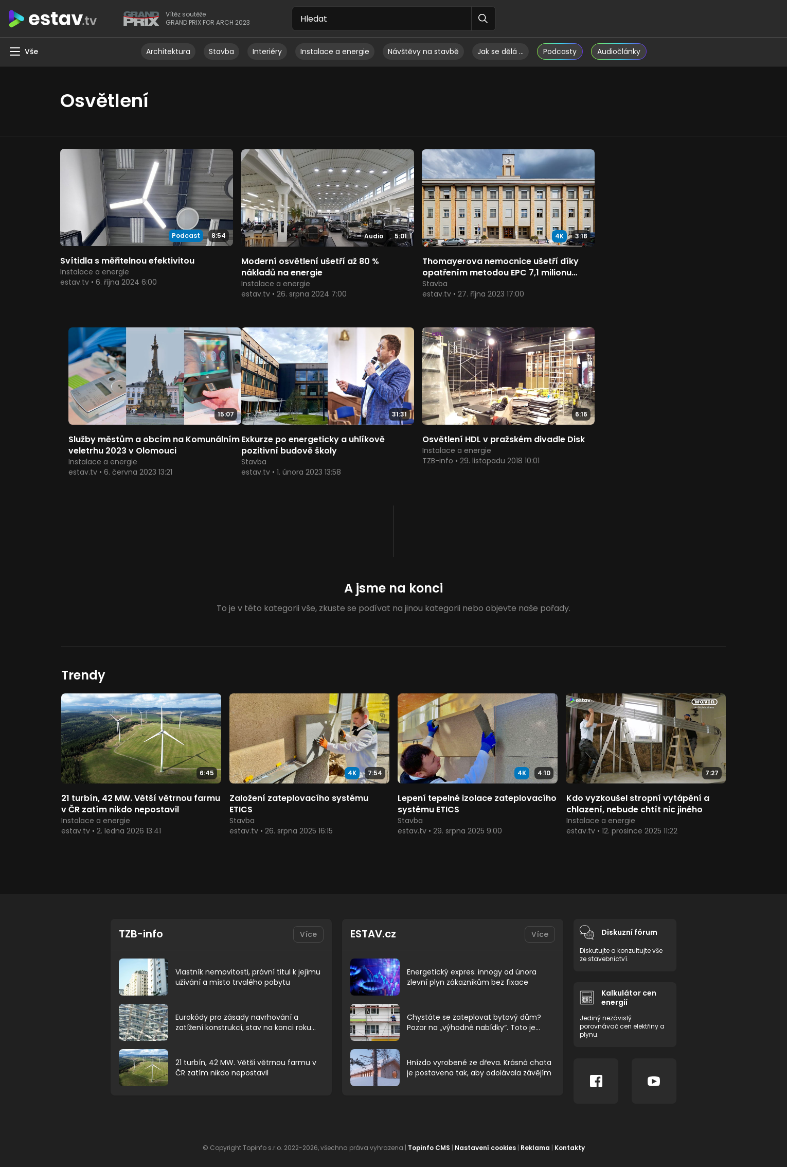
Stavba (221, 51)
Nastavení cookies (485, 1135)
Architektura (168, 51)
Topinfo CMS (429, 1135)
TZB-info (141, 922)
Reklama (535, 1135)
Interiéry (267, 51)
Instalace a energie (334, 51)
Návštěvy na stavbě (423, 51)
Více (308, 922)
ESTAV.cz (373, 922)
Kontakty (570, 1135)
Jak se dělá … (500, 51)
